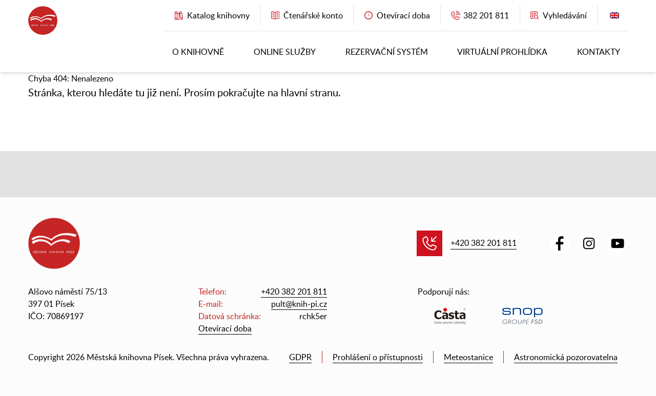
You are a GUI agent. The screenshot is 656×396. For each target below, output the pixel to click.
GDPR (300, 357)
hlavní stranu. (311, 92)
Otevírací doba (225, 328)
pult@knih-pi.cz (299, 303)
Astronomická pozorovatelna (566, 357)
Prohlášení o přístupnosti (378, 357)
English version (614, 18)
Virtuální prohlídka (502, 51)
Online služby (285, 51)
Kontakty (598, 51)
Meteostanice (468, 357)
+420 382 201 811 (483, 242)
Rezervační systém (386, 51)
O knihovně (198, 51)
